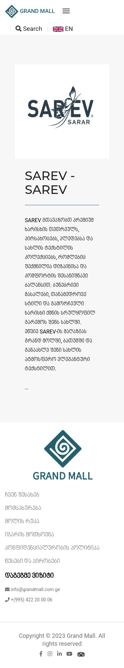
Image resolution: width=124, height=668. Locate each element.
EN (63, 28)
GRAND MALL (30, 11)
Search (29, 28)
